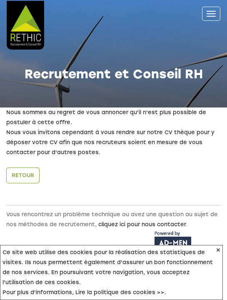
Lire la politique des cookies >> (120, 292)
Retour (23, 175)
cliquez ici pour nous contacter (142, 224)
